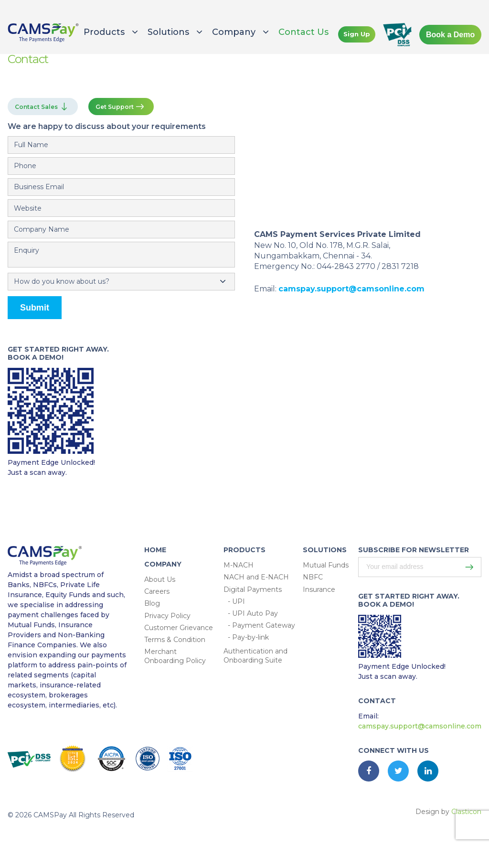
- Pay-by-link (248, 637)
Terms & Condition (174, 639)
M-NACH (238, 565)
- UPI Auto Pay (253, 613)
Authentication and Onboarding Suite (255, 655)
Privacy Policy (167, 615)
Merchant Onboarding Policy (175, 656)
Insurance (319, 589)
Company (233, 32)
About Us (159, 579)
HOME (155, 550)
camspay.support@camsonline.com (351, 288)
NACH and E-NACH (256, 577)
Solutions (168, 32)
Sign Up (356, 34)
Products (104, 32)
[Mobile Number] (121, 166)
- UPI (236, 601)
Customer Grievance (178, 627)
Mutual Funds (326, 565)
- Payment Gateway (261, 625)
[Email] (121, 187)
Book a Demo (450, 35)
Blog (152, 603)
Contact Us (303, 32)
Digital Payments (252, 589)
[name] (121, 145)
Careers (157, 591)
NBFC (313, 577)
